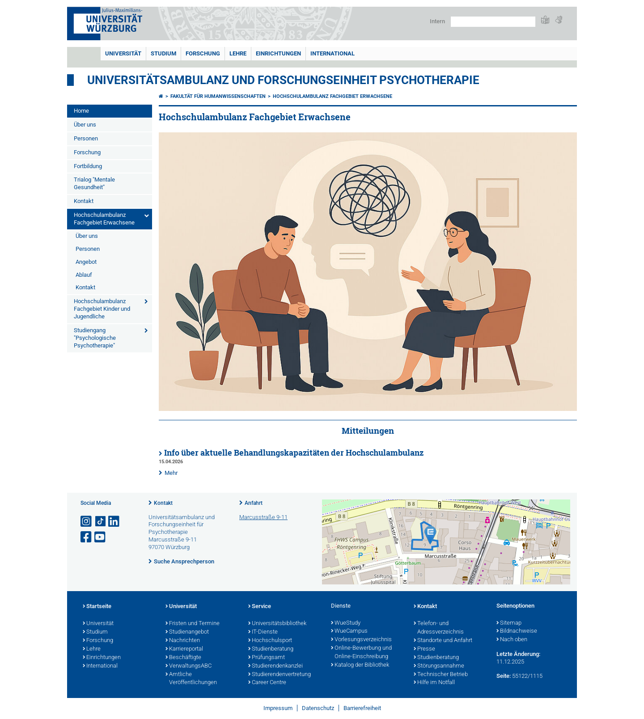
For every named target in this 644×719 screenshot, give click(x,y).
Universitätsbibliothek (277, 624)
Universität (123, 53)
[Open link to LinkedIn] (114, 521)
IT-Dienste (263, 632)
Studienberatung (270, 649)
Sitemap (508, 623)
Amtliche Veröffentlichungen (191, 679)
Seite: (503, 675)
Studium (163, 53)
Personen (86, 138)
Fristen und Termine (192, 624)
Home (81, 110)
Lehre (237, 53)
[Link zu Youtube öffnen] (100, 537)
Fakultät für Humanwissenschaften (218, 96)
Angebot (86, 261)
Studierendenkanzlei (275, 666)
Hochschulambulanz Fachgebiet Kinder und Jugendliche (102, 309)
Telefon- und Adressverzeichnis (439, 628)
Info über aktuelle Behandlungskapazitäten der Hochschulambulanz (294, 453)
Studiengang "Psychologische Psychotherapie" (95, 338)
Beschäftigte (183, 658)
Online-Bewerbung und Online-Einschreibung (361, 652)
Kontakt (83, 201)
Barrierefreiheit (362, 708)
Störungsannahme (439, 666)
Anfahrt (254, 503)
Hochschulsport (270, 641)
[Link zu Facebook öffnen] (86, 537)
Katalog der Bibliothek (360, 665)
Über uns (85, 124)
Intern (437, 21)
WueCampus (349, 631)
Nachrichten (182, 641)
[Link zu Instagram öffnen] (86, 521)
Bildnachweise (516, 631)
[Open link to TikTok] (100, 521)
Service (259, 607)
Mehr (171, 472)
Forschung (203, 53)
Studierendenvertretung (279, 675)
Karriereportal (184, 649)
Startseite (97, 607)
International (332, 53)
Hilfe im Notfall (434, 683)
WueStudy (345, 623)
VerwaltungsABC (188, 666)
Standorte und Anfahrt (443, 641)
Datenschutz (318, 708)
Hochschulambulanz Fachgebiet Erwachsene (104, 218)
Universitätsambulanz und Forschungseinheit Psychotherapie (283, 80)
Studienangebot (187, 632)
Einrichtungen (278, 53)
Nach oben (511, 640)
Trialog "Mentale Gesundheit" (94, 183)
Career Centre (267, 683)
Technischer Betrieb (441, 675)
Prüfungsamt (266, 658)
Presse (424, 649)
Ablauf (84, 274)
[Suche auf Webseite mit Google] (493, 22)
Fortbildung (88, 166)
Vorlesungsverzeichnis (361, 640)
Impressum (277, 708)
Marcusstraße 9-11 (263, 517)
